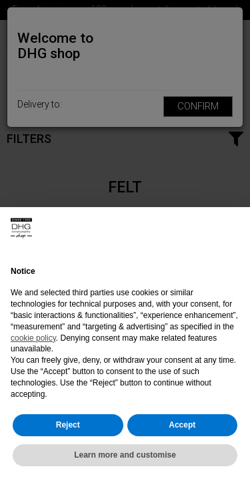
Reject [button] (68, 425)
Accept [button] (182, 425)
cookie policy (33, 338)
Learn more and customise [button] (125, 455)
